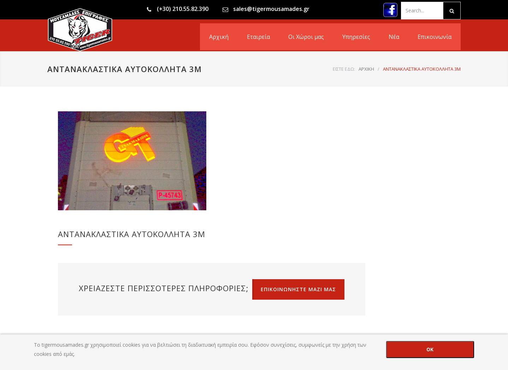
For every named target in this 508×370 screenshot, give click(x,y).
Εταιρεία (258, 37)
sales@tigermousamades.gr (271, 9)
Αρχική (219, 37)
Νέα (394, 37)
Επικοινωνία (434, 37)
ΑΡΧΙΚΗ (366, 69)
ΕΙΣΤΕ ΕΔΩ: (344, 69)
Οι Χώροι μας (306, 37)
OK (429, 349)
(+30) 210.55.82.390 (182, 9)
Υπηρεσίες (356, 37)
